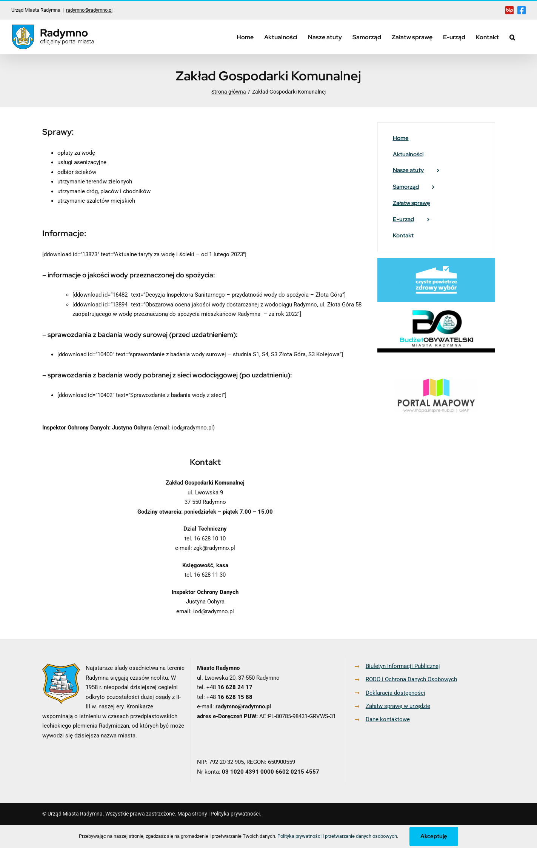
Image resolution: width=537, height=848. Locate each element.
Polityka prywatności (235, 814)
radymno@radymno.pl (89, 10)
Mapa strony (192, 814)
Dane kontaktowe (388, 719)
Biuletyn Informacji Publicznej (403, 666)
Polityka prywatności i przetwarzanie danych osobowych (337, 836)
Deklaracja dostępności (395, 692)
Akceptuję (433, 836)
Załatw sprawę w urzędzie (398, 706)
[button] (512, 37)
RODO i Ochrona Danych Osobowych (411, 679)
